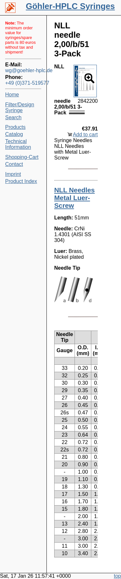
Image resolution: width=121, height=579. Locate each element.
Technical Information (18, 144)
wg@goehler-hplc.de (23, 70)
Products (15, 127)
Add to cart (85, 134)
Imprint (13, 174)
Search (13, 117)
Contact (14, 164)
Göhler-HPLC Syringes (70, 6)
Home (12, 94)
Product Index (21, 181)
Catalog (14, 134)
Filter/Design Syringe (19, 107)
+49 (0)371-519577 (23, 83)
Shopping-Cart (21, 157)
